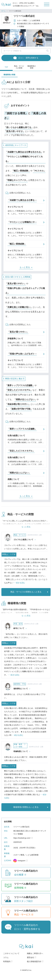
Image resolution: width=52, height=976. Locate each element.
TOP (6, 67)
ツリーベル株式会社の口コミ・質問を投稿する (27, 927)
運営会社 (30, 958)
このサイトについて (11, 954)
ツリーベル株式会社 (24, 16)
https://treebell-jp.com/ (21, 838)
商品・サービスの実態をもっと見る (25, 592)
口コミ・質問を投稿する (28, 58)
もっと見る (25, 267)
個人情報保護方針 (34, 962)
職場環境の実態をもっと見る (26, 807)
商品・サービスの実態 (19, 67)
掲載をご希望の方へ (35, 954)
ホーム (3, 11)
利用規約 (6, 962)
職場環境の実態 (31, 67)
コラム (6, 958)
